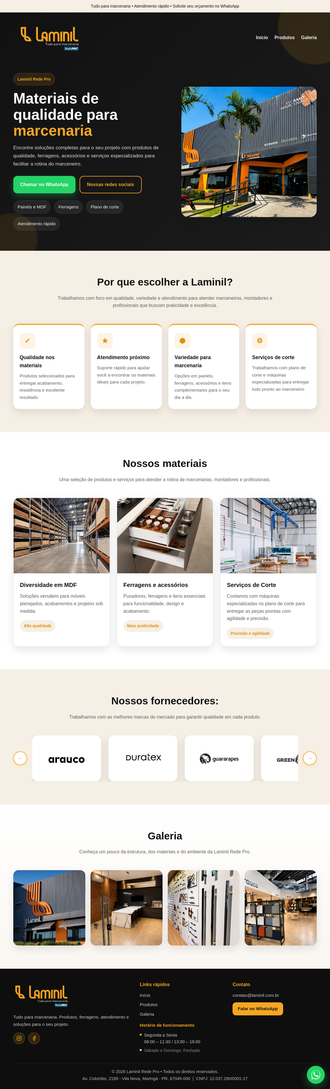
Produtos (284, 37)
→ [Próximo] (310, 758)
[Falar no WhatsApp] (316, 1075)
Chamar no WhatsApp (44, 184)
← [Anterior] (20, 758)
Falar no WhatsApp (258, 1008)
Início (262, 37)
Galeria (309, 37)
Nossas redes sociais (110, 184)
